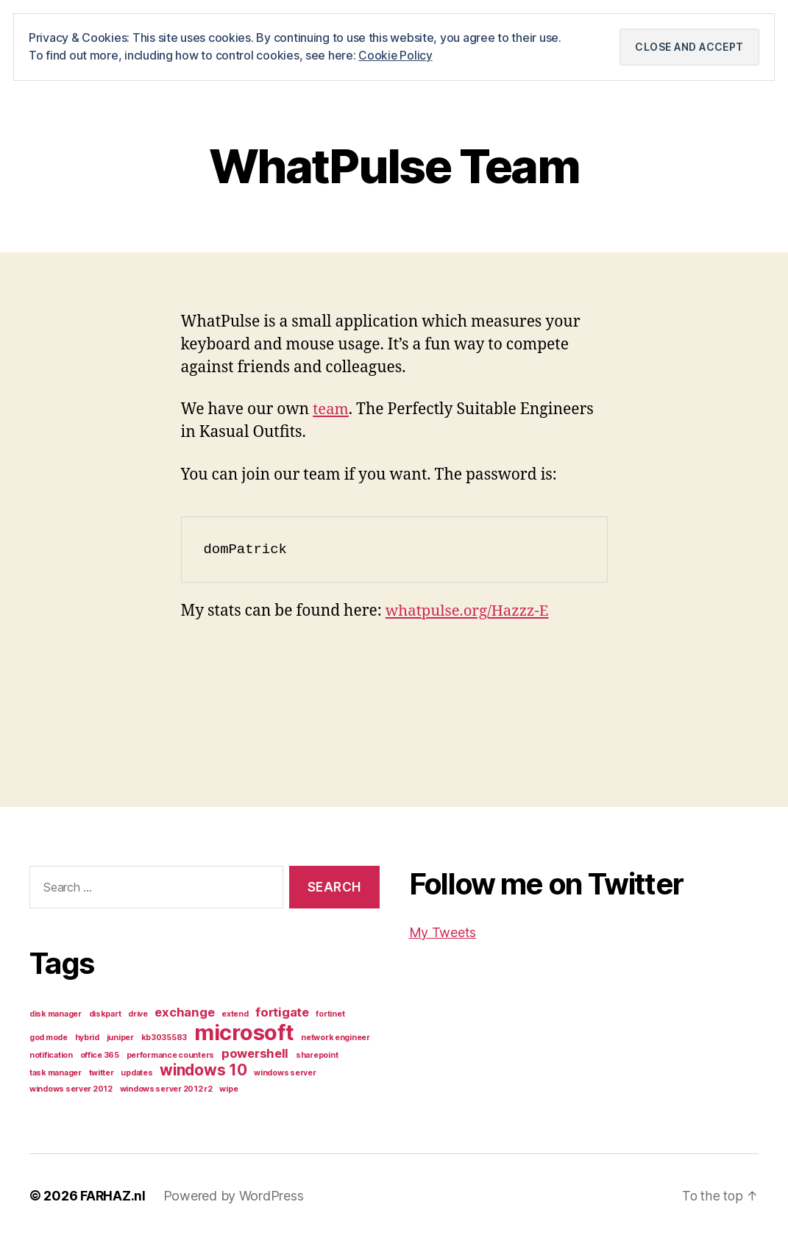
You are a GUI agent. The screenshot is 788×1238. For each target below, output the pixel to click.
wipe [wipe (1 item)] (228, 1090)
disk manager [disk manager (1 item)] (55, 1015)
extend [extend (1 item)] (234, 1015)
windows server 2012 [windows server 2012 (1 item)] (71, 1090)
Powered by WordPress (234, 1196)
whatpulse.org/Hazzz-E (470, 611)
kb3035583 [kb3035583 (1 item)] (164, 1038)
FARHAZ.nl (113, 1196)
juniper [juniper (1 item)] (120, 1038)
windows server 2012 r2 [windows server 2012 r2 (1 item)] (166, 1090)
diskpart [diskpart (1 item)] (105, 1015)
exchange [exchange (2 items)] (184, 1013)
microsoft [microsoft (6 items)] (244, 1033)
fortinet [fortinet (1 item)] (330, 1015)
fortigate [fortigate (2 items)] (282, 1013)
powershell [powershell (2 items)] (254, 1054)
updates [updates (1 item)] (136, 1073)
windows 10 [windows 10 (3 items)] (203, 1070)
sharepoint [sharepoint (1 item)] (317, 1056)
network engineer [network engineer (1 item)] (335, 1038)
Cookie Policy (395, 55)
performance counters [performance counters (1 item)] (171, 1056)
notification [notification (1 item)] (51, 1056)
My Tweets (443, 932)
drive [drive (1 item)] (138, 1015)
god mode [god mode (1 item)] (48, 1038)
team (331, 410)
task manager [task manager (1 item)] (55, 1073)
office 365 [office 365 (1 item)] (99, 1056)
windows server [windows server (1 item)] (285, 1073)
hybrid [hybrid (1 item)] (87, 1038)
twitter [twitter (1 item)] (101, 1073)
